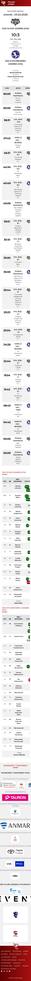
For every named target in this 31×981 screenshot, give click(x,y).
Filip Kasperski (19, 728)
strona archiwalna (9, 960)
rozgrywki (17, 951)
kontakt (17, 966)
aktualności (6, 951)
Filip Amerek (18, 692)
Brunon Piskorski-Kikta (18, 721)
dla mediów (5, 957)
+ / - (18, 132)
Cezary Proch (18, 636)
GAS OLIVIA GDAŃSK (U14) (15, 28)
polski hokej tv (15, 954)
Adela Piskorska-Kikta (18, 712)
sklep (14, 957)
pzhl (25, 954)
